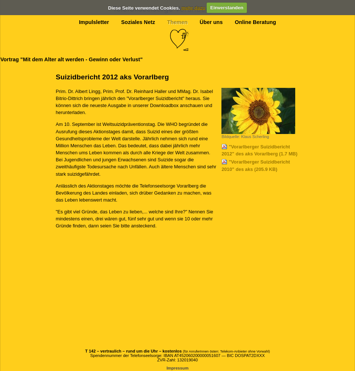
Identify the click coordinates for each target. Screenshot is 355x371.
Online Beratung (255, 22)
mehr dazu (193, 7)
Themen (177, 22)
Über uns (211, 22)
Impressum (177, 368)
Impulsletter (94, 22)
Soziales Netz (138, 22)
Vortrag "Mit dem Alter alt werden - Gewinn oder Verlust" (71, 59)
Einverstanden (227, 7)
